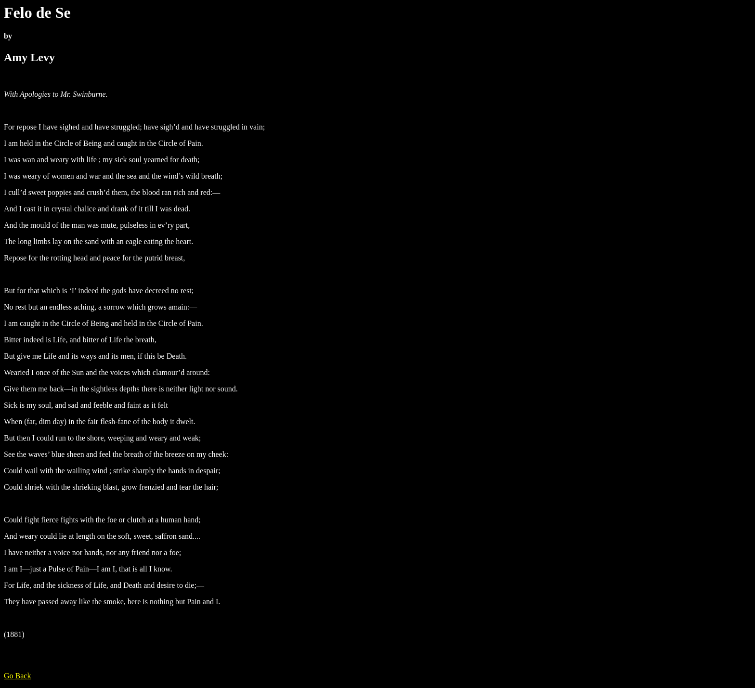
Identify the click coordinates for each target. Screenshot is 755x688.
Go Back (17, 676)
